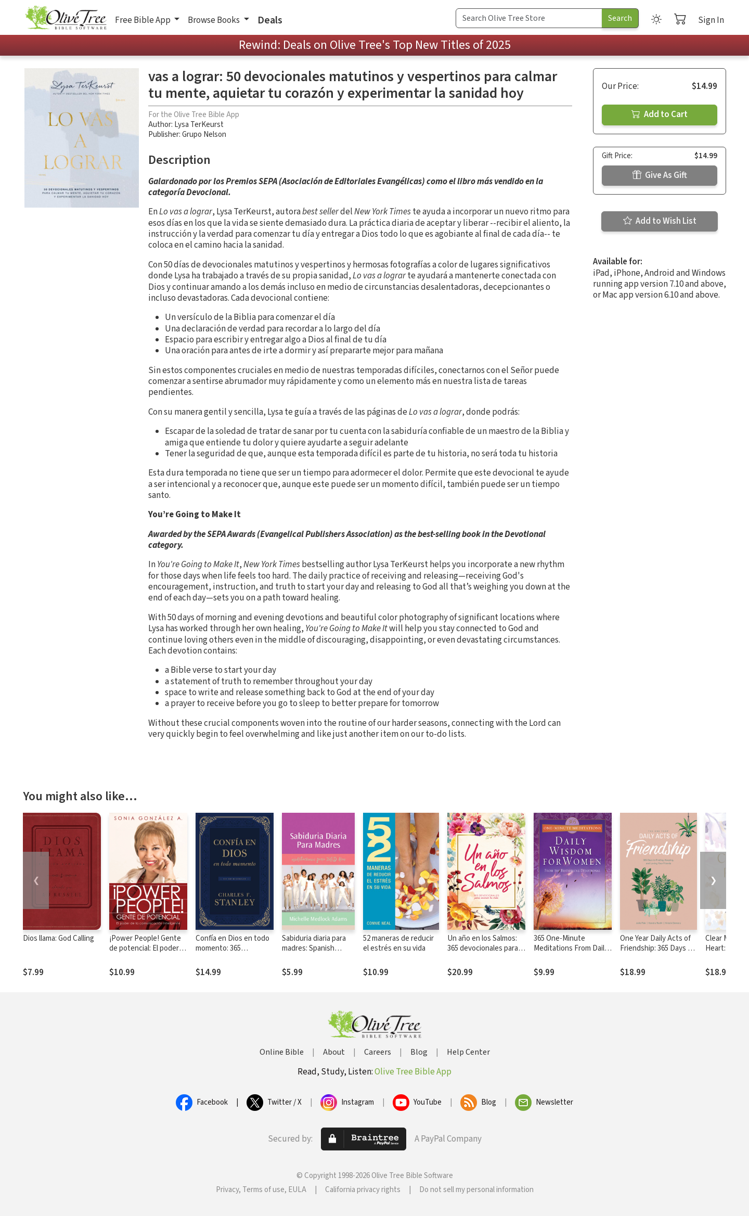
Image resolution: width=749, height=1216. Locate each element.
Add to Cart (659, 114)
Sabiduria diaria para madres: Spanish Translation (314, 948)
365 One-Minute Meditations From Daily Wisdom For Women (571, 948)
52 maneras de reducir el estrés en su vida (398, 943)
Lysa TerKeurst (199, 124)
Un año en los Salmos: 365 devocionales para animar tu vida (482, 948)
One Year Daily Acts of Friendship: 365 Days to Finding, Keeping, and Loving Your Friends (657, 953)
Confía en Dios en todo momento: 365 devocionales (232, 948)
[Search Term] (529, 18)
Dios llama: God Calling (58, 938)
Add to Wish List (659, 221)
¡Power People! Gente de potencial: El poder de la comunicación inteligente (145, 953)
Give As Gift (659, 175)
